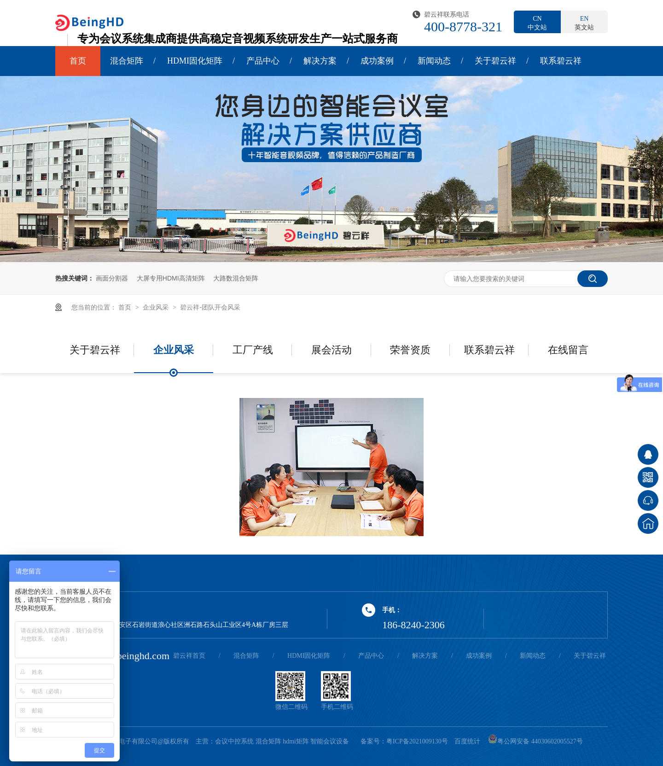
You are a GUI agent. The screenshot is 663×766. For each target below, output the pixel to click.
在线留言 (568, 350)
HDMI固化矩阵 (194, 60)
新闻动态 (434, 60)
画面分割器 (112, 278)
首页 (78, 60)
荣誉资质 (410, 350)
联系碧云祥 (561, 60)
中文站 (537, 22)
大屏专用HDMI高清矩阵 (171, 278)
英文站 (584, 22)
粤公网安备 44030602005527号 (535, 741)
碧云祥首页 (189, 655)
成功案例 (377, 60)
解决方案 (320, 60)
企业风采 (156, 307)
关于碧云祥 (495, 60)
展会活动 (331, 350)
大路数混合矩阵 (235, 278)
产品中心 (262, 60)
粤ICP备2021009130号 (417, 741)
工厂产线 (253, 350)
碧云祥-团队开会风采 (210, 307)
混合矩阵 (126, 60)
